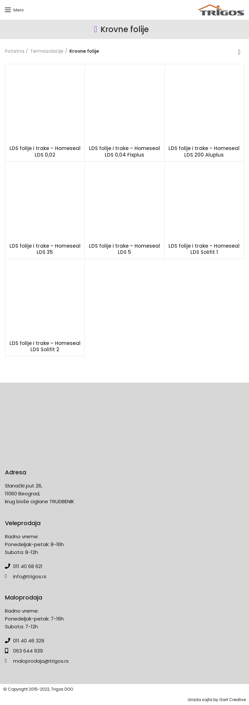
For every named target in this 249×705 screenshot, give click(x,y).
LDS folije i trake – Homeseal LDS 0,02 (44, 151)
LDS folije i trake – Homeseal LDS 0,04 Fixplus (124, 151)
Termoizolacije (46, 51)
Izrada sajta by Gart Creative (217, 699)
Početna (14, 51)
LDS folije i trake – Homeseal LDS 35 (44, 249)
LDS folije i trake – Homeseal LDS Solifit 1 (204, 249)
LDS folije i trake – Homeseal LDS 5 (124, 249)
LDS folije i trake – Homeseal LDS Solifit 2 (44, 346)
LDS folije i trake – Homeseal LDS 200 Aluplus (204, 151)
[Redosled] (239, 52)
